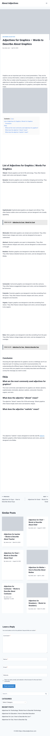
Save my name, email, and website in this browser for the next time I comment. (23, 680)
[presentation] (12, 524)
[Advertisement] (25, 62)
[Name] (25, 659)
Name (5, 659)
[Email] (25, 667)
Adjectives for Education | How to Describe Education (18, 713)
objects (42, 436)
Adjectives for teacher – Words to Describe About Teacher (12, 536)
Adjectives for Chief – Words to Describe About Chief (37, 522)
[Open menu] (46, 3)
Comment (6, 635)
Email (5, 667)
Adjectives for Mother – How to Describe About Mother (37, 569)
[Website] (25, 675)
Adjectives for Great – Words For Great (37, 498)
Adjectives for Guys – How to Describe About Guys (13, 498)
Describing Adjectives (9, 36)
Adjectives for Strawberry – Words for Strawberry (37, 603)
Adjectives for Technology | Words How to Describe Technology (21, 710)
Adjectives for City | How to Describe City (14, 719)
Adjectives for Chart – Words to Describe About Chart (12, 555)
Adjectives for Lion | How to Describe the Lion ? (16, 716)
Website (5, 675)
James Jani (7, 48)
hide (12, 118)
